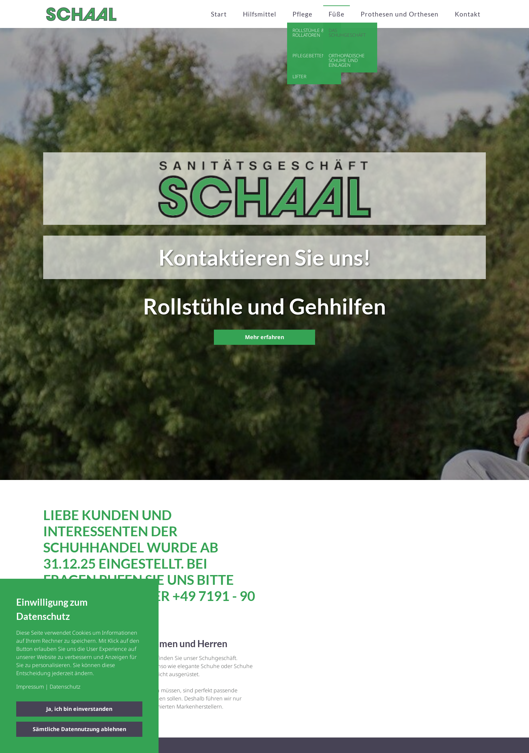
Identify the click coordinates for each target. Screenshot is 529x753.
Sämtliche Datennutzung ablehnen (79, 729)
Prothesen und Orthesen (400, 14)
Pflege (302, 14)
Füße (336, 14)
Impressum (30, 686)
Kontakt (467, 14)
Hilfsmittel (259, 14)
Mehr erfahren (264, 337)
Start (219, 14)
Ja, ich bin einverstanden (79, 709)
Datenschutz (65, 686)
